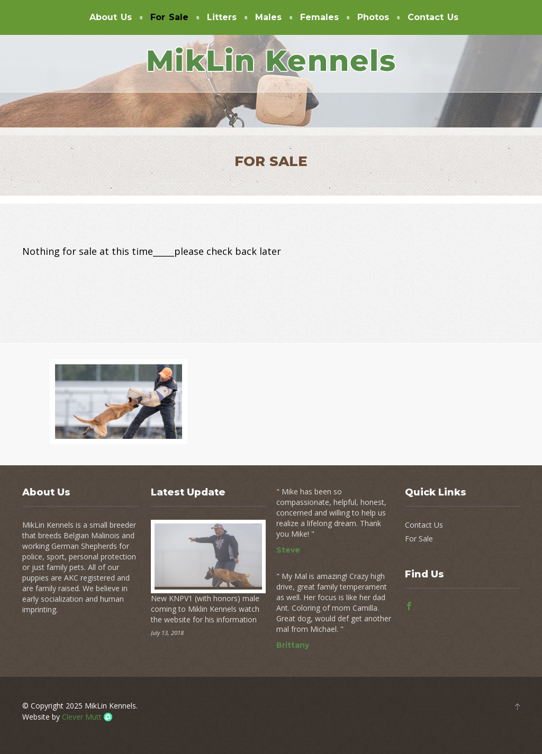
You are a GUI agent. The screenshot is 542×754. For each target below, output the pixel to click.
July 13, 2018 (167, 633)
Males (268, 17)
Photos (373, 17)
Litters (222, 17)
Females (319, 17)
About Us (110, 17)
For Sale (169, 17)
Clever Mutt (82, 717)
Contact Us (433, 17)
